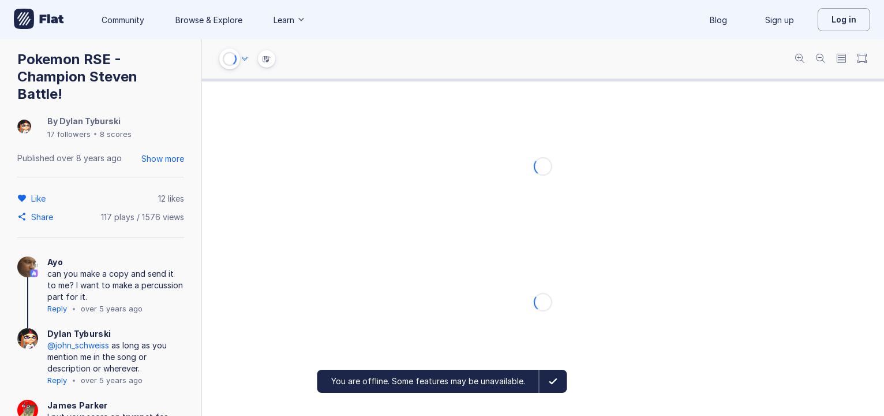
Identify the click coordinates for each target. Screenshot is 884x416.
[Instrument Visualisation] (266, 59)
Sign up (779, 20)
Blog (718, 20)
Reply (57, 308)
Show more (162, 159)
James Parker (77, 405)
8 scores (116, 134)
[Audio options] (244, 59)
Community (123, 20)
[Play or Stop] (229, 59)
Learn (290, 20)
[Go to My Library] (39, 20)
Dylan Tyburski (90, 121)
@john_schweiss (78, 345)
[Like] (40, 198)
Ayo (55, 262)
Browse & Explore (208, 20)
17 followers (69, 134)
